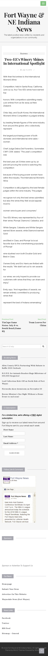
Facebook (6, 618)
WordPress (39, 650)
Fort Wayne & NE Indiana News (24, 22)
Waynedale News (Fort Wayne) (16, 599)
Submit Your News (10, 589)
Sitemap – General (10, 633)
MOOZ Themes (19, 650)
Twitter (5, 623)
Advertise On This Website (14, 594)
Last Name (8, 436)
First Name (8, 430)
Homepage (7, 584)
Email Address (10, 443)
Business (24, 54)
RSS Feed (6, 628)
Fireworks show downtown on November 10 (22, 389)
